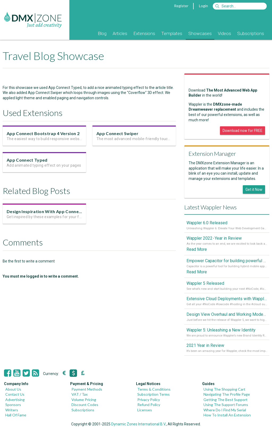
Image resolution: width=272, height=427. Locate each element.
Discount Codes (84, 404)
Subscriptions (250, 33)
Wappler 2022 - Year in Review (214, 238)
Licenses (144, 410)
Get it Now (253, 189)
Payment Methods (86, 389)
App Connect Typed (27, 159)
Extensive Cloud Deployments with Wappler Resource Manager (226, 298)
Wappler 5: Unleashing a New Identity (221, 330)
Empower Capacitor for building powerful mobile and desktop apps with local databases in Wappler (226, 260)
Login (203, 5)
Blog (102, 33)
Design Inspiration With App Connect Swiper (52, 211)
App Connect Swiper (117, 133)
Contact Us (14, 394)
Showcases (200, 33)
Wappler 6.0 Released (206, 222)
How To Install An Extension (227, 415)
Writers (11, 410)
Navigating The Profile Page (226, 394)
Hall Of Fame (15, 415)
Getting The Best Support (225, 399)
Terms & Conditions (154, 389)
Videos (224, 33)
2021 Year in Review (205, 345)
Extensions (144, 33)
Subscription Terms (153, 394)
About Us (13, 389)
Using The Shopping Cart (224, 389)
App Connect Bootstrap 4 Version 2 (43, 133)
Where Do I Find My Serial (224, 410)
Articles (120, 33)
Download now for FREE (242, 130)
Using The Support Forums (225, 404)
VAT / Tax (79, 394)
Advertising (15, 399)
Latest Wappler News (210, 207)
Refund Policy (148, 404)
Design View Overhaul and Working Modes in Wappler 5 (226, 314)
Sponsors (13, 404)
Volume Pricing (83, 399)
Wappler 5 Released (205, 283)
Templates (171, 33)
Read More (196, 249)
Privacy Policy (148, 399)
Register (181, 5)
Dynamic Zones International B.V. (138, 424)
